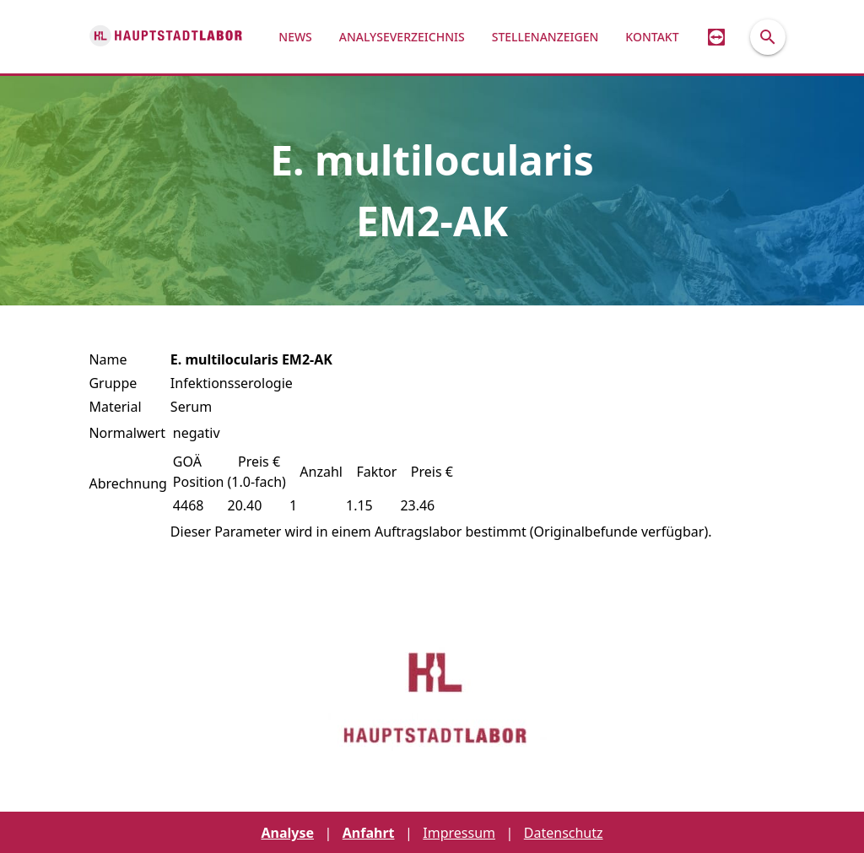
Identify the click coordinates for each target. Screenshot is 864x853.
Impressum (459, 832)
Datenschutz (563, 832)
